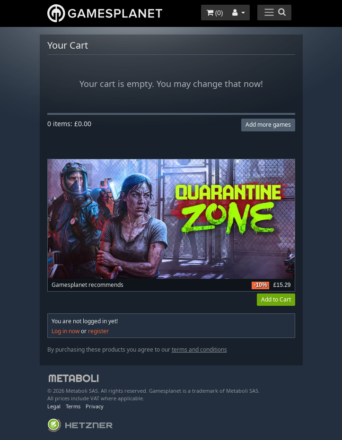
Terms (73, 406)
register (98, 331)
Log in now (65, 331)
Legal (54, 406)
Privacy (95, 406)
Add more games (268, 125)
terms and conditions (199, 349)
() (214, 12)
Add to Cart (276, 299)
